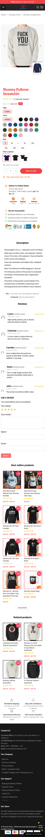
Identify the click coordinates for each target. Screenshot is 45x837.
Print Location (8, 152)
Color (5, 115)
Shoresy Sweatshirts (32, 15)
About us (5, 759)
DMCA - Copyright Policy (11, 769)
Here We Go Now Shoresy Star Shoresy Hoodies (11, 493)
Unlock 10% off (40, 826)
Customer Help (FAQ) (9, 797)
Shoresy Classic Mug (31, 591)
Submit (6, 456)
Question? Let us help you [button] (34, 834)
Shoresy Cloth (15, 15)
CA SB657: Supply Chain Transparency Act (17, 772)
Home (3, 15)
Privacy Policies (7, 766)
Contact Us (6, 794)
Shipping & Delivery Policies (12, 784)
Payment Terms (7, 787)
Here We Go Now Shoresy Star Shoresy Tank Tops (32, 493)
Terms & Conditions (9, 762)
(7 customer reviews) (21, 99)
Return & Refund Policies (11, 790)
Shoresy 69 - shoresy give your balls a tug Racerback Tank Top (10, 593)
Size (4, 139)
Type (5, 108)
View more (22, 608)
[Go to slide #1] (16, 79)
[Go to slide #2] (29, 79)
